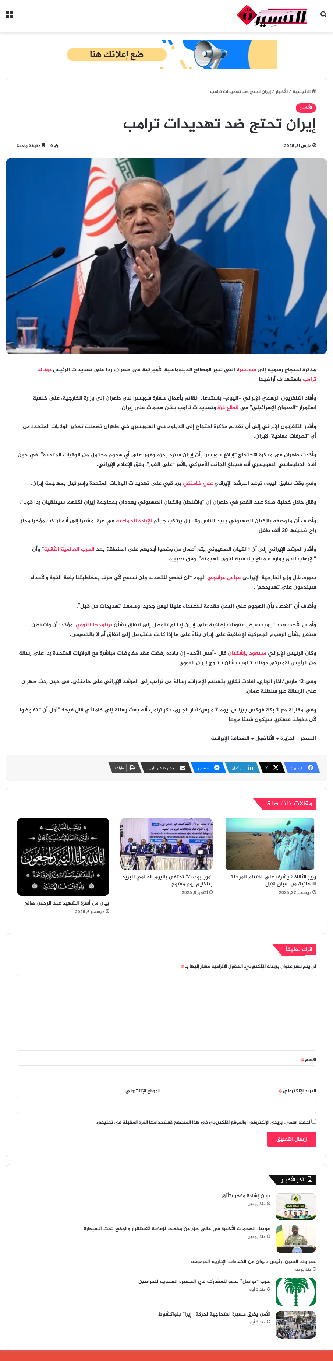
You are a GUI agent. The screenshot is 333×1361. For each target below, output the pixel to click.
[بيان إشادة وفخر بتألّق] (296, 1206)
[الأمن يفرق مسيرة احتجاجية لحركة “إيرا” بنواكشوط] (296, 1325)
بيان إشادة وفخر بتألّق (246, 1196)
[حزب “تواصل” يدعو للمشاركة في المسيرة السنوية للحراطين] (296, 1292)
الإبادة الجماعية (134, 521)
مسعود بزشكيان (247, 653)
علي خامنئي (198, 483)
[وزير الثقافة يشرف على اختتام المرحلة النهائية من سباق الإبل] (270, 844)
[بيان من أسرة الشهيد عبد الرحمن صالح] (63, 857)
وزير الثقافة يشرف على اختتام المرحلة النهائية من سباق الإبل (273, 880)
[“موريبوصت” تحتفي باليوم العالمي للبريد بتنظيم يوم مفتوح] (166, 844)
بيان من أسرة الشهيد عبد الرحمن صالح (66, 903)
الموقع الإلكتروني (142, 1091)
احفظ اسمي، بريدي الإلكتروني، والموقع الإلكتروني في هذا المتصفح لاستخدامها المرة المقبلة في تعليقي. (203, 1122)
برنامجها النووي (94, 625)
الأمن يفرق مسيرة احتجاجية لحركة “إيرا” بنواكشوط (214, 1314)
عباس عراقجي (224, 577)
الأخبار (282, 92)
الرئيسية (304, 92)
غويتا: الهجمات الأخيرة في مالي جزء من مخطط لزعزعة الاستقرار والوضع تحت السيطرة (177, 1229)
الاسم (308, 1060)
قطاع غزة (227, 408)
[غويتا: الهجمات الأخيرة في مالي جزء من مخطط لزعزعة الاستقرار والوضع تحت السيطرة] (296, 1239)
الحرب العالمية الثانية (69, 549)
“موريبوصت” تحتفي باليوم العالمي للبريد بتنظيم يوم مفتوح (167, 880)
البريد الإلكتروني (297, 1091)
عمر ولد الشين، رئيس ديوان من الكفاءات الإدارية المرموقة (253, 1261)
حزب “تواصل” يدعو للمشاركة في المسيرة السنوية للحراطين (204, 1281)
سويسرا (247, 370)
